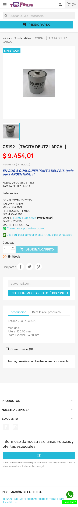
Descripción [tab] (18, 312)
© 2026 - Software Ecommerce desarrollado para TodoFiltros (34, 500)
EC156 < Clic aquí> (25, 218)
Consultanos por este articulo (23, 228)
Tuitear (29, 266)
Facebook (6, 427)
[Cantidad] (7, 249)
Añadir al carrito (37, 249)
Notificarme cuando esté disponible (40, 293)
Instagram (15, 427)
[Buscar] (39, 15)
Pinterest (38, 266)
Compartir (20, 266)
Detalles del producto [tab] (46, 312)
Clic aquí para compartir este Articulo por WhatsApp (37, 235)
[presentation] (31, 477)
